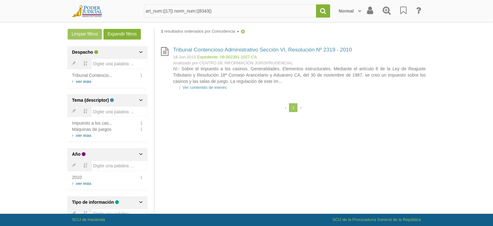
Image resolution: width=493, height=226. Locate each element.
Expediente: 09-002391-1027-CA (227, 57)
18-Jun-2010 (184, 57)
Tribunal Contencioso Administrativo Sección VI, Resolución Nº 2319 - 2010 (262, 50)
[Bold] (73, 64)
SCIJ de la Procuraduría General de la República (376, 219)
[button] (243, 31)
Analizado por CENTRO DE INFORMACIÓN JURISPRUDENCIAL (233, 63)
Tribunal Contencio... (92, 75)
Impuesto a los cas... (92, 123)
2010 (77, 177)
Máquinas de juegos (91, 129)
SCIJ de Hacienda (88, 219)
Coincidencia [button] (225, 31)
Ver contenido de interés (205, 87)
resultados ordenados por (200, 31)
